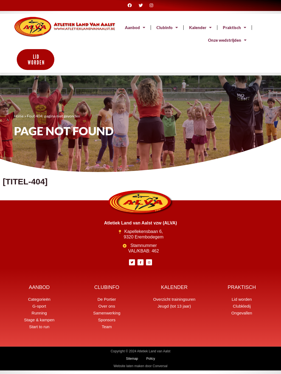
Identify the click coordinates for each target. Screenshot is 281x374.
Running (39, 316)
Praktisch (181, 44)
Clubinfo (199, 31)
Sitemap (132, 362)
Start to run (39, 330)
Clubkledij (242, 309)
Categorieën (39, 302)
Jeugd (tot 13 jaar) (174, 309)
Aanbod (166, 31)
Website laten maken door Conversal (141, 370)
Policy (150, 362)
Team (107, 330)
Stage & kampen (39, 323)
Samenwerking (106, 316)
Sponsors (106, 323)
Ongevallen (241, 316)
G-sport (39, 309)
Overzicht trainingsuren (174, 302)
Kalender (234, 31)
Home (19, 119)
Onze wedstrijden (225, 44)
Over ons (107, 309)
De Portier (106, 302)
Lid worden (242, 302)
